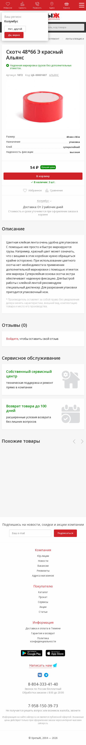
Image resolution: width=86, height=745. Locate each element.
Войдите (12, 339)
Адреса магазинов (43, 575)
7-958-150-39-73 (43, 705)
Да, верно (14, 35)
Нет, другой (15, 28)
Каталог (43, 592)
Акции (43, 607)
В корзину (43, 176)
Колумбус (43, 200)
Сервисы (43, 602)
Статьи (43, 611)
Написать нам (40, 665)
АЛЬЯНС (54, 75)
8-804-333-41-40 (43, 684)
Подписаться (65, 533)
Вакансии (43, 565)
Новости (43, 560)
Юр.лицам (43, 556)
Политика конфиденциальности (43, 639)
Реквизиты (43, 570)
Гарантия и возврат (43, 633)
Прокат (43, 597)
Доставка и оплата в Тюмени (43, 628)
